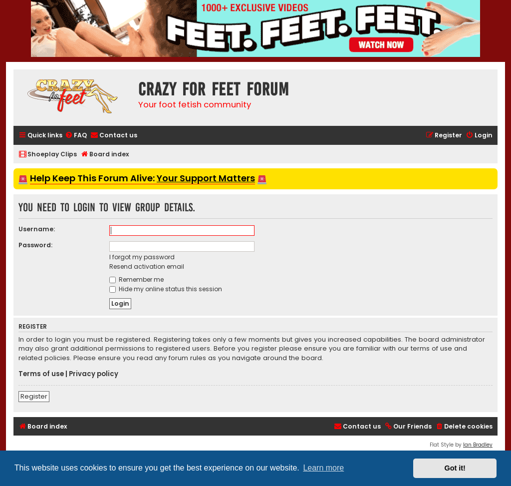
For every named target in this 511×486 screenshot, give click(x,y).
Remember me (136, 279)
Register (33, 396)
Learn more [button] (323, 468)
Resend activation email (146, 266)
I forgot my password (142, 257)
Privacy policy (93, 374)
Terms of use (41, 374)
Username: (36, 229)
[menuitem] (76, 135)
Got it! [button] (455, 468)
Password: (35, 245)
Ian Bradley (478, 445)
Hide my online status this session (165, 289)
